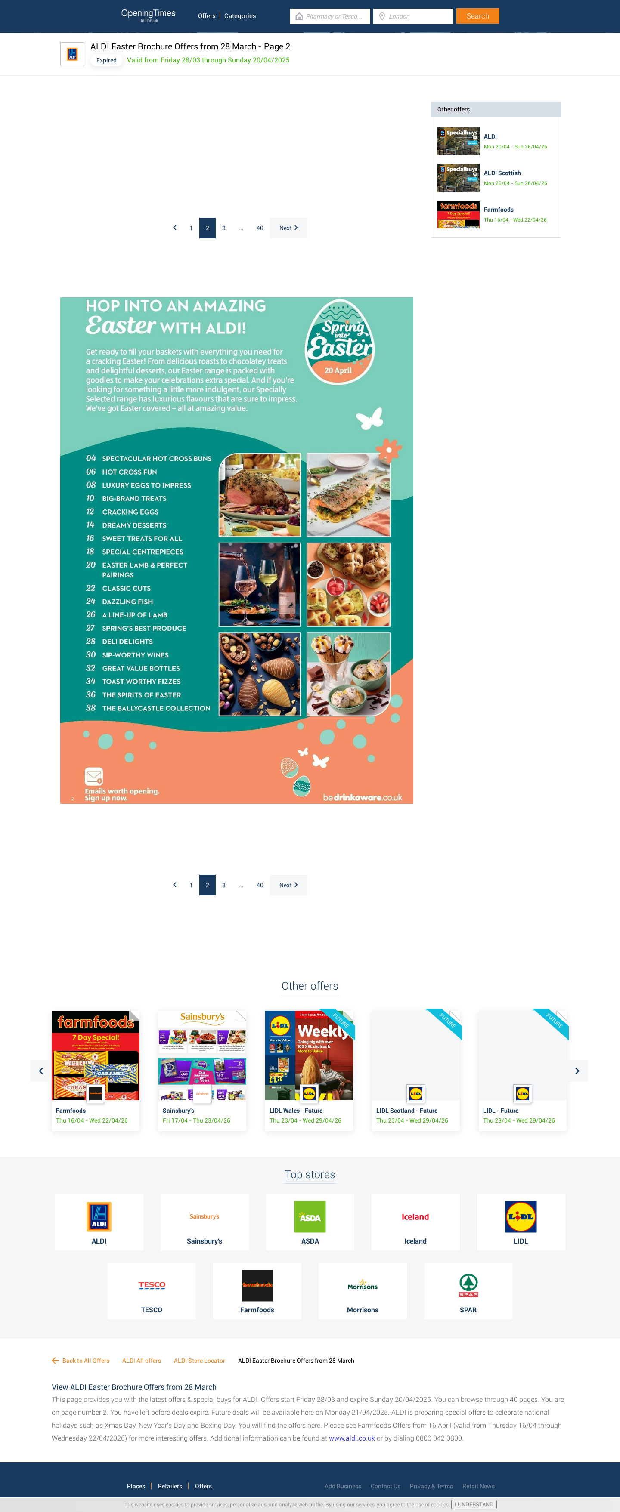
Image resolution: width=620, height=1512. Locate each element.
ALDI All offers (141, 1360)
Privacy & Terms (431, 1486)
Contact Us (385, 1486)
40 (260, 228)
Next (288, 228)
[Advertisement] (172, 155)
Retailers (170, 1486)
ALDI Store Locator (199, 1360)
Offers (207, 16)
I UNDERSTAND (474, 1504)
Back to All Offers (80, 1360)
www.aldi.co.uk (352, 1438)
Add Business (343, 1486)
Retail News (478, 1486)
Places (136, 1486)
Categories (240, 16)
